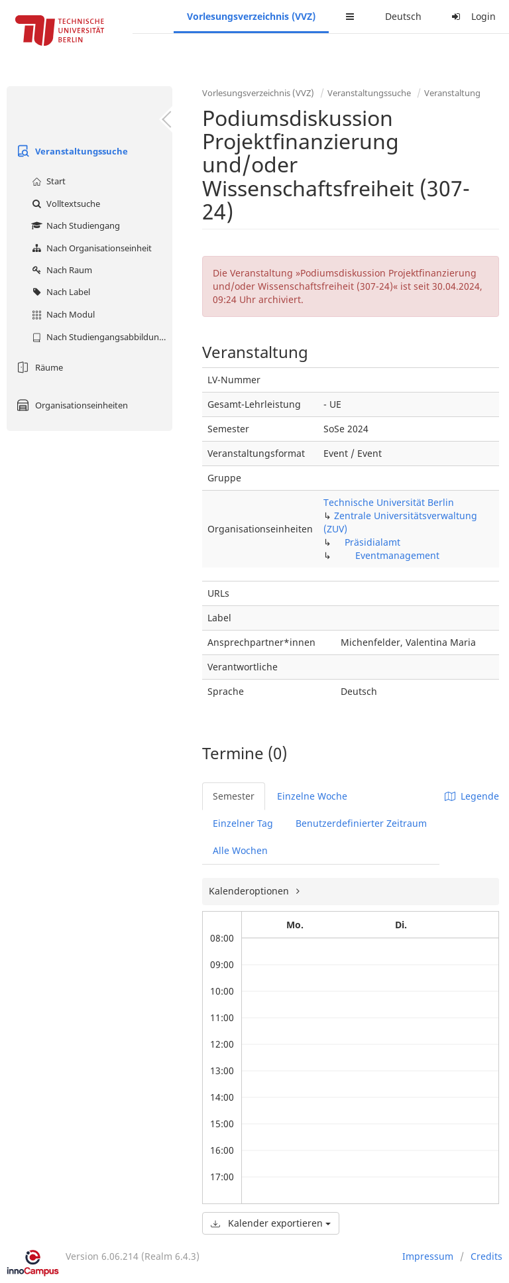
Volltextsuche (64, 204)
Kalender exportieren (271, 1223)
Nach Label (59, 292)
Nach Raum (60, 270)
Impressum (427, 1256)
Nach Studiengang (74, 225)
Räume (38, 367)
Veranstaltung (452, 93)
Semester (233, 796)
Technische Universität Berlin (388, 502)
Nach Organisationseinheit (90, 248)
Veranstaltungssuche (70, 151)
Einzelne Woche (312, 796)
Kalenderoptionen (250, 891)
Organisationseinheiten (70, 405)
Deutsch (403, 16)
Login (472, 16)
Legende (472, 796)
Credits (486, 1256)
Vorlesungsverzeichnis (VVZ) (251, 16)
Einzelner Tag (243, 823)
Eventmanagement (397, 555)
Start (47, 181)
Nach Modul (61, 314)
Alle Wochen (240, 850)
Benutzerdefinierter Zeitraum (361, 823)
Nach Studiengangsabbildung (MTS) (100, 337)
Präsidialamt (372, 542)
